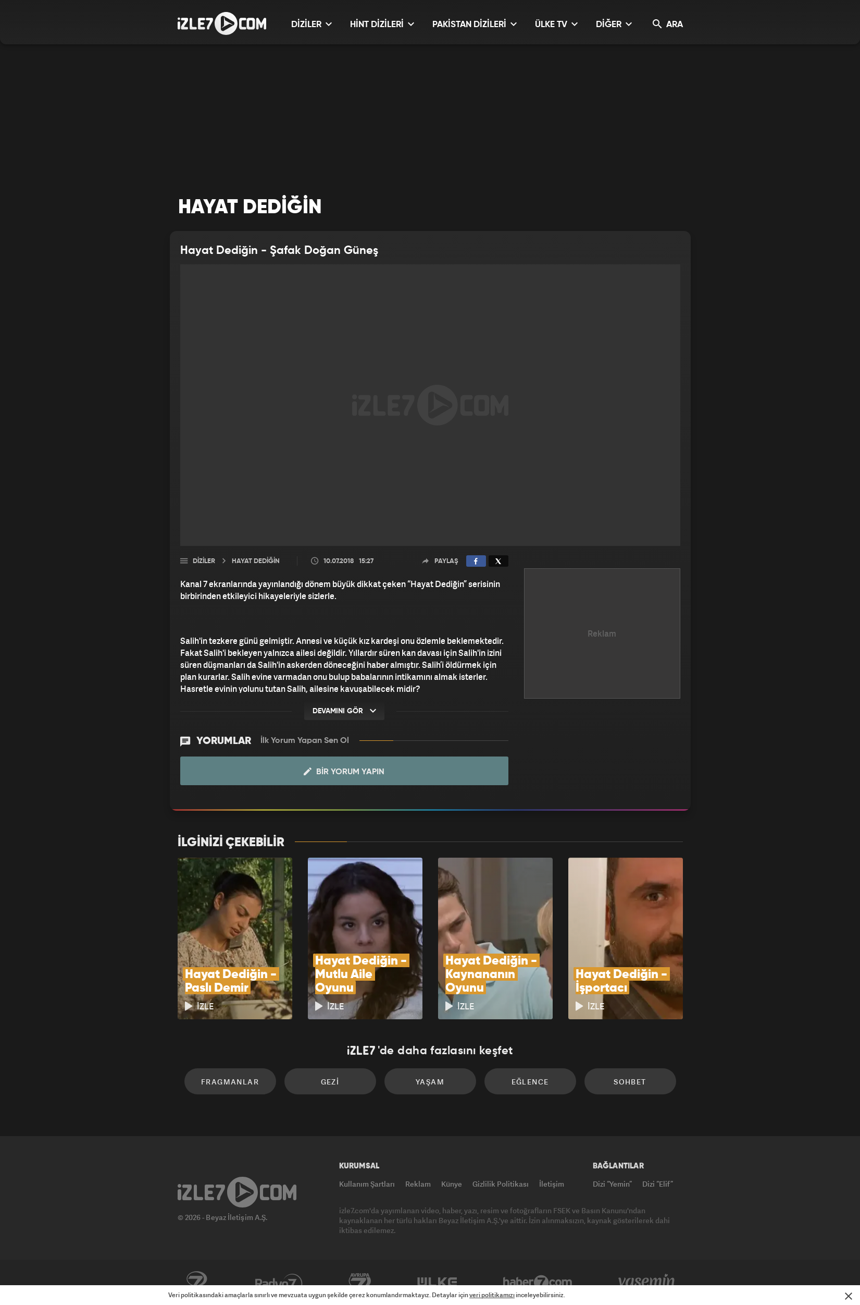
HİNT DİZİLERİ (382, 24)
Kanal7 (196, 1282)
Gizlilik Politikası (500, 1184)
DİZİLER (311, 24)
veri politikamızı (492, 1294)
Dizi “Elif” (657, 1184)
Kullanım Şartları (367, 1184)
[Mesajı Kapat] (848, 1296)
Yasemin (647, 1282)
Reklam (418, 1184)
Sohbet (630, 1082)
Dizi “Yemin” (612, 1184)
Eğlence (530, 1082)
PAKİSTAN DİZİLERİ (474, 24)
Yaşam (430, 1082)
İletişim (551, 1184)
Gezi (330, 1082)
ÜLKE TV (556, 24)
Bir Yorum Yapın (344, 771)
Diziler (204, 561)
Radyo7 (279, 1282)
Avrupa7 (359, 1282)
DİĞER (614, 24)
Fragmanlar (230, 1082)
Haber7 (537, 1282)
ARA (668, 24)
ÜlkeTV (437, 1282)
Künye (451, 1184)
